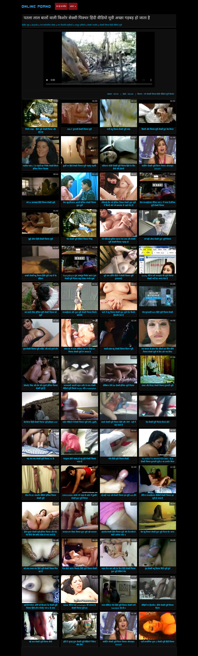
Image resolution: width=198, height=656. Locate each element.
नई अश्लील (61, 6)
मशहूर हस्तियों (80, 25)
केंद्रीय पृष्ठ (26, 25)
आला (73, 6)
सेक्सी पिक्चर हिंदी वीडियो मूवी (111, 25)
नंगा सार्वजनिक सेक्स (47, 25)
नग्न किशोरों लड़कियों (65, 25)
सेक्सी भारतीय (92, 25)
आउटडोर (34, 25)
